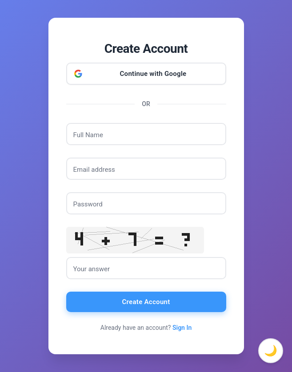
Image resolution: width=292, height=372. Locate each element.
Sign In (182, 327)
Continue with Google (153, 74)
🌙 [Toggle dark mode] (270, 350)
